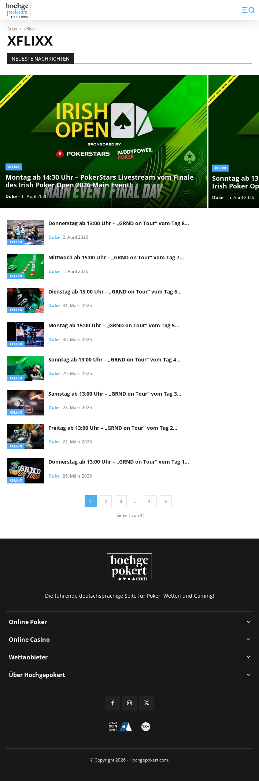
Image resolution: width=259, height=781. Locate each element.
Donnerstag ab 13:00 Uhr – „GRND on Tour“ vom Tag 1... (118, 461)
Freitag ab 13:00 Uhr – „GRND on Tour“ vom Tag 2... (112, 427)
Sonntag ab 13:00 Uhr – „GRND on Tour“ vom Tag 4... (114, 359)
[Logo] (17, 10)
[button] (248, 10)
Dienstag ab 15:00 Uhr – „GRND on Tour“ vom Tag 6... (115, 291)
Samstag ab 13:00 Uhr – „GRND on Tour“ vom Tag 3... (114, 393)
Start (12, 29)
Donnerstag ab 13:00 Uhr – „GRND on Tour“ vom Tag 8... (118, 223)
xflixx (13, 167)
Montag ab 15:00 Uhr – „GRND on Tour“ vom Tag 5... (113, 325)
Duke (11, 196)
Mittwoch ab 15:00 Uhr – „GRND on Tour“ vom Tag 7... (116, 257)
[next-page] (166, 501)
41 (150, 501)
